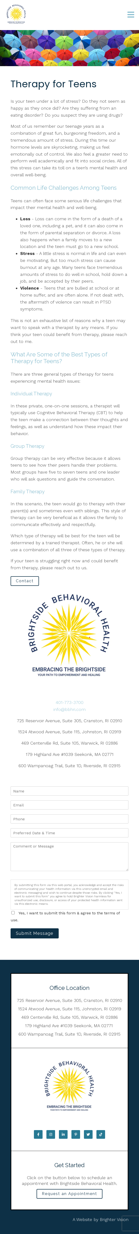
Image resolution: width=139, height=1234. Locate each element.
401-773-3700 (69, 702)
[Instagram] (50, 1134)
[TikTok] (100, 1134)
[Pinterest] (75, 1134)
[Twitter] (88, 1134)
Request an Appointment (69, 1193)
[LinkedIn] (63, 1134)
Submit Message (34, 933)
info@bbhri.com (69, 709)
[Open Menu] (130, 15)
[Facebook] (38, 1134)
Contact (25, 581)
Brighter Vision (114, 1219)
